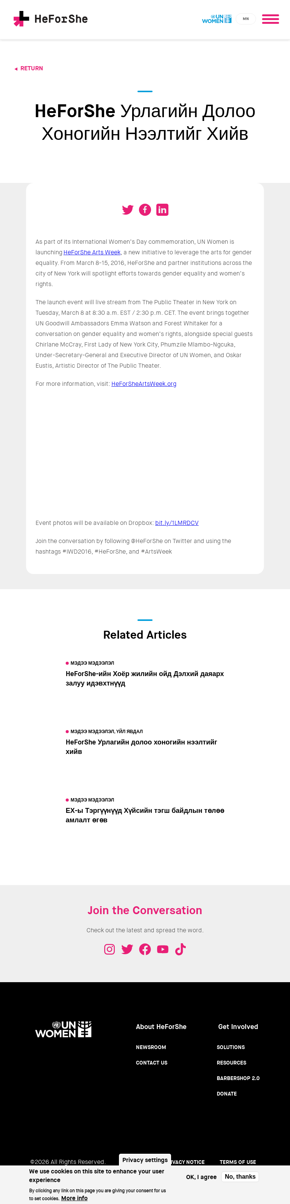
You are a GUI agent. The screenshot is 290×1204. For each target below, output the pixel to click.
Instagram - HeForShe (109, 949)
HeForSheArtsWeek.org (143, 384)
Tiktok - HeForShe (180, 949)
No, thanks (240, 1176)
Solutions (231, 1047)
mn (246, 18)
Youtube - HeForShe (163, 949)
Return (31, 68)
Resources (231, 1062)
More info (74, 1198)
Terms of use (238, 1162)
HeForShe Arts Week (91, 252)
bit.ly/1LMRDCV (177, 523)
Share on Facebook (145, 210)
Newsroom (151, 1047)
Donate (227, 1093)
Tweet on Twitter (128, 210)
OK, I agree (201, 1177)
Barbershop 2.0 (238, 1078)
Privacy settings (145, 1160)
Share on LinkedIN (162, 210)
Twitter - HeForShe (127, 949)
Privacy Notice (184, 1162)
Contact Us (151, 1062)
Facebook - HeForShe (145, 949)
